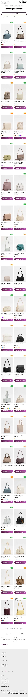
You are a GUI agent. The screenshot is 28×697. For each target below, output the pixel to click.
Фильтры (14, 13)
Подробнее (4, 644)
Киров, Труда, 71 (4, 679)
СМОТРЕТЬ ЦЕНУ (7, 47)
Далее (21, 633)
